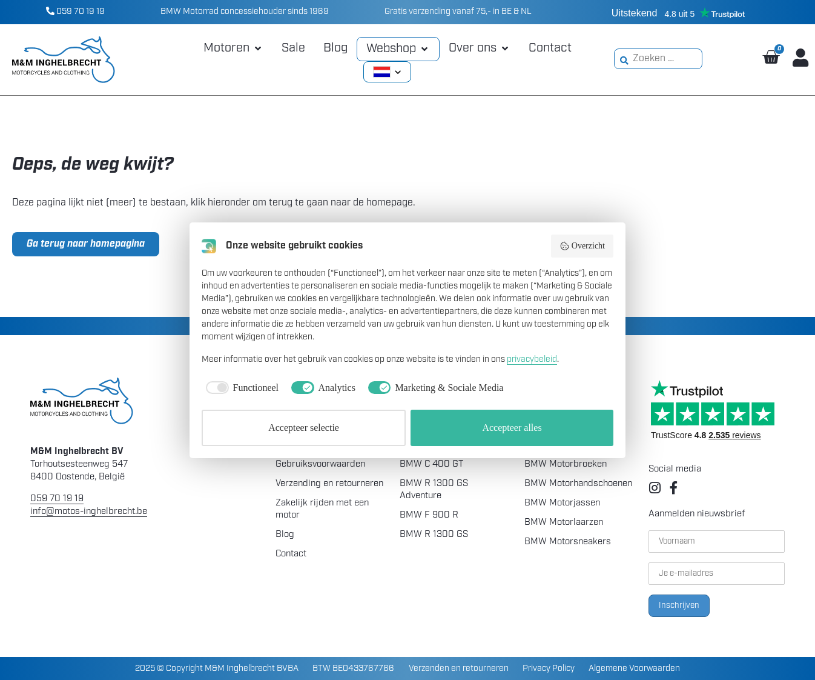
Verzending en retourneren (329, 483)
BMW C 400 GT (431, 464)
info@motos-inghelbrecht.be (88, 511)
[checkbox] (240, 388)
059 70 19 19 (75, 11)
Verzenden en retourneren (459, 668)
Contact (291, 554)
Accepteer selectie (303, 427)
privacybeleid (532, 359)
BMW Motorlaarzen (563, 522)
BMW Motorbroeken (565, 464)
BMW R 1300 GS (434, 534)
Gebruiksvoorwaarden (320, 464)
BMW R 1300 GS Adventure (434, 490)
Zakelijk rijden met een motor (322, 509)
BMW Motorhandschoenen (578, 483)
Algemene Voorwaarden (634, 668)
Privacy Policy (549, 668)
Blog (285, 534)
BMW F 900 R (429, 515)
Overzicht (582, 246)
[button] (233, 48)
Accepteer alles (511, 427)
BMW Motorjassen (562, 503)
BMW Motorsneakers (567, 542)
